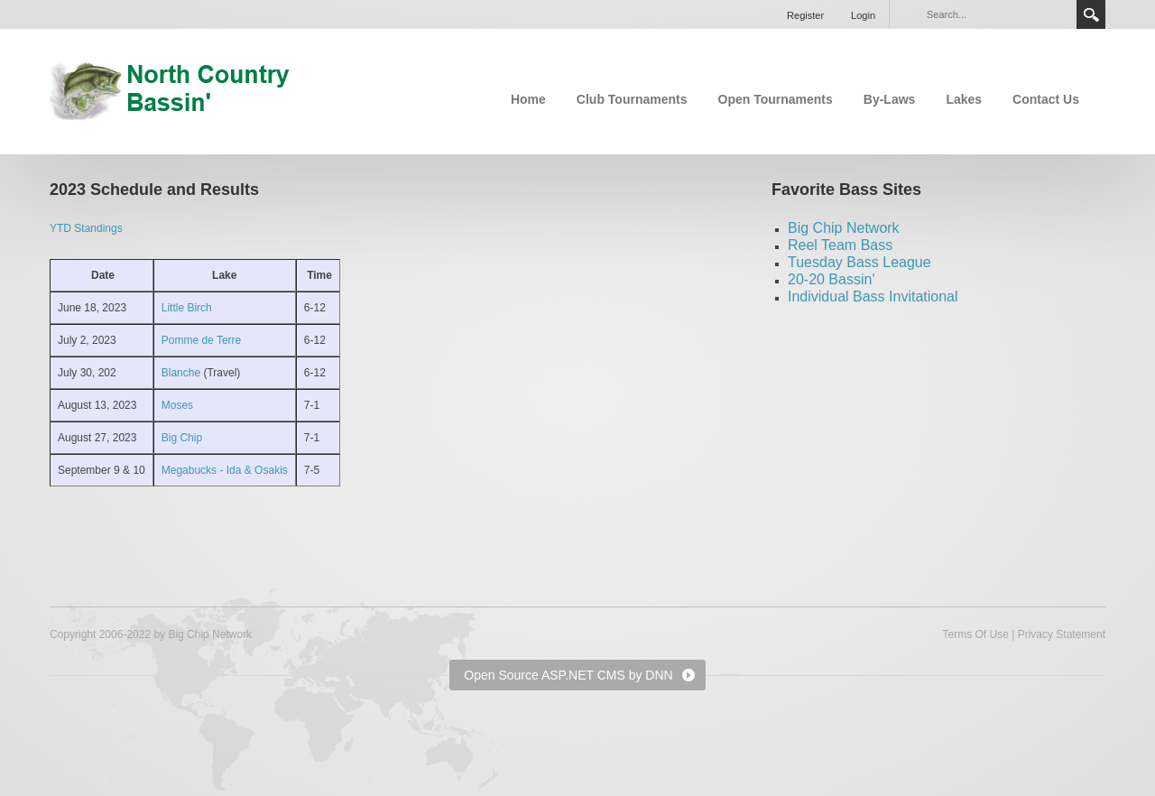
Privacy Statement (1061, 634)
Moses (177, 405)
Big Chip (182, 437)
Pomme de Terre (201, 340)
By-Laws (890, 99)
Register (805, 15)
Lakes (964, 99)
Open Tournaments (775, 99)
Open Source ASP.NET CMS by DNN (568, 675)
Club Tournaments (632, 99)
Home (528, 99)
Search (1090, 14)
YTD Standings (86, 228)
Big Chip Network (844, 228)
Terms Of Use (975, 634)
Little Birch (187, 307)
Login (863, 15)
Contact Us (1045, 99)
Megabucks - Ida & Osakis (225, 470)
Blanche (183, 372)
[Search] (996, 14)
